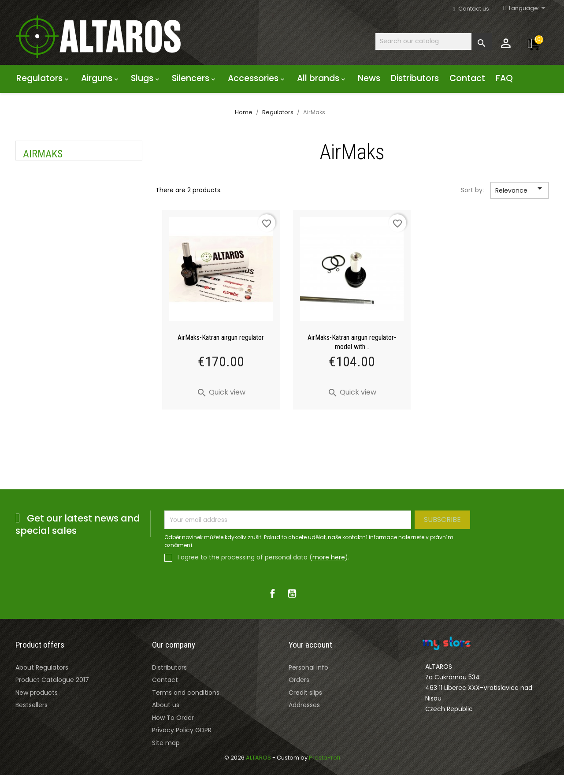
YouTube (292, 593)
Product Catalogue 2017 (52, 679)
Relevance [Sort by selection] (520, 191)
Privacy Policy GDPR (182, 730)
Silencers (194, 78)
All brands (322, 78)
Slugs (146, 78)
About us (165, 704)
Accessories (257, 78)
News (369, 78)
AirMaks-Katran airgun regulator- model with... (352, 342)
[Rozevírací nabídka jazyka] (529, 8)
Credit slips (305, 692)
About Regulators (41, 667)
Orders (299, 679)
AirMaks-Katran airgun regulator (221, 337)
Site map (166, 742)
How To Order (173, 717)
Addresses (304, 704)
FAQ (504, 78)
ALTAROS (259, 757)
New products (36, 692)
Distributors (415, 78)
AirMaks (43, 154)
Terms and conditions (185, 692)
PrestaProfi (324, 757)
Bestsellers (31, 704)
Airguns (100, 78)
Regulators (43, 78)
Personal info (308, 667)
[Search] (433, 41)
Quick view (221, 392)
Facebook (272, 593)
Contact (467, 78)
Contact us (473, 8)
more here (328, 557)
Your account (310, 645)
